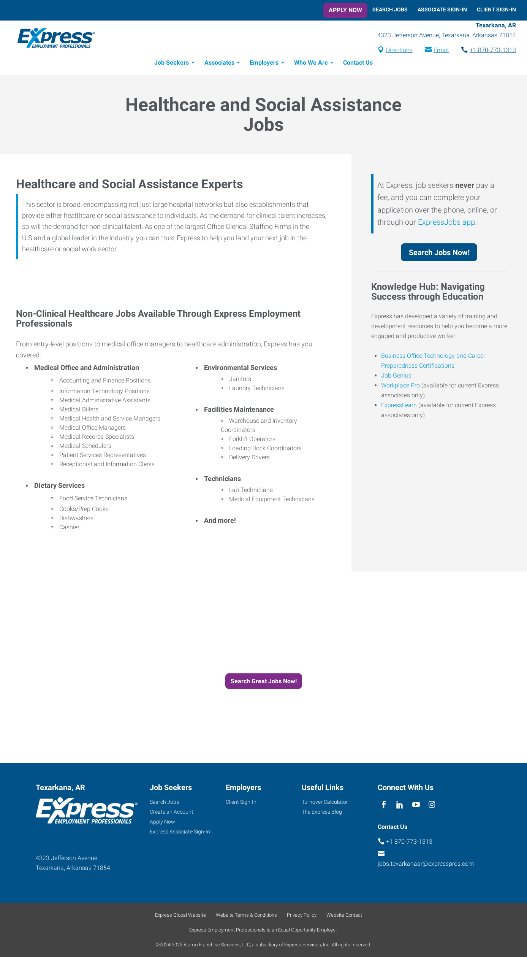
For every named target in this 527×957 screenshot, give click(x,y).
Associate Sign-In (442, 9)
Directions (399, 50)
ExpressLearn (399, 406)
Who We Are (311, 63)
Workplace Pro (400, 386)
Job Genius (396, 376)
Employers (264, 63)
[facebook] (384, 804)
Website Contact (344, 915)
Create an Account (171, 812)
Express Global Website (180, 915)
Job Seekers (171, 63)
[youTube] (416, 804)
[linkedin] (400, 804)
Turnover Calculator (325, 802)
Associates (219, 63)
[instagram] (432, 804)
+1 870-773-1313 (493, 50)
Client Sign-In (496, 9)
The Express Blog (322, 812)
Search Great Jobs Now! (264, 682)
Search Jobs (390, 9)
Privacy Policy (302, 915)
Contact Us (358, 63)
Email (441, 50)
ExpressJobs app (446, 223)
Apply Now (345, 10)
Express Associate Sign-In (180, 831)
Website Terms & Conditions (246, 915)
